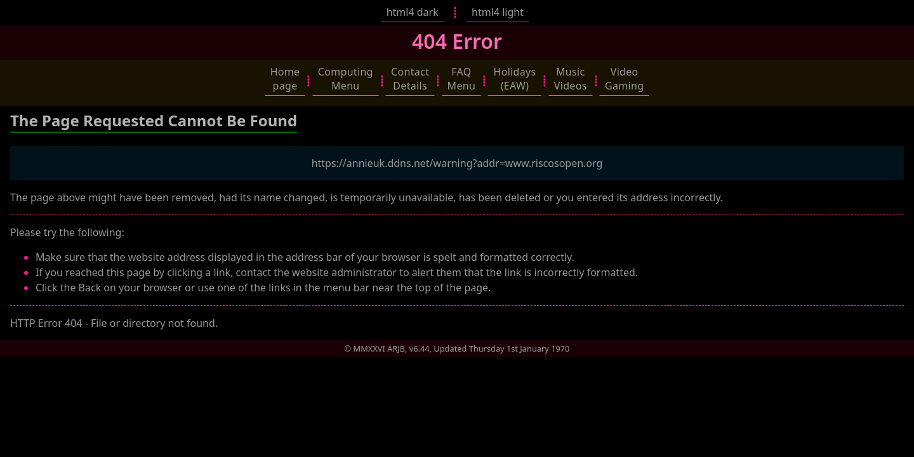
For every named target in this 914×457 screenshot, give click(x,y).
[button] (285, 79)
